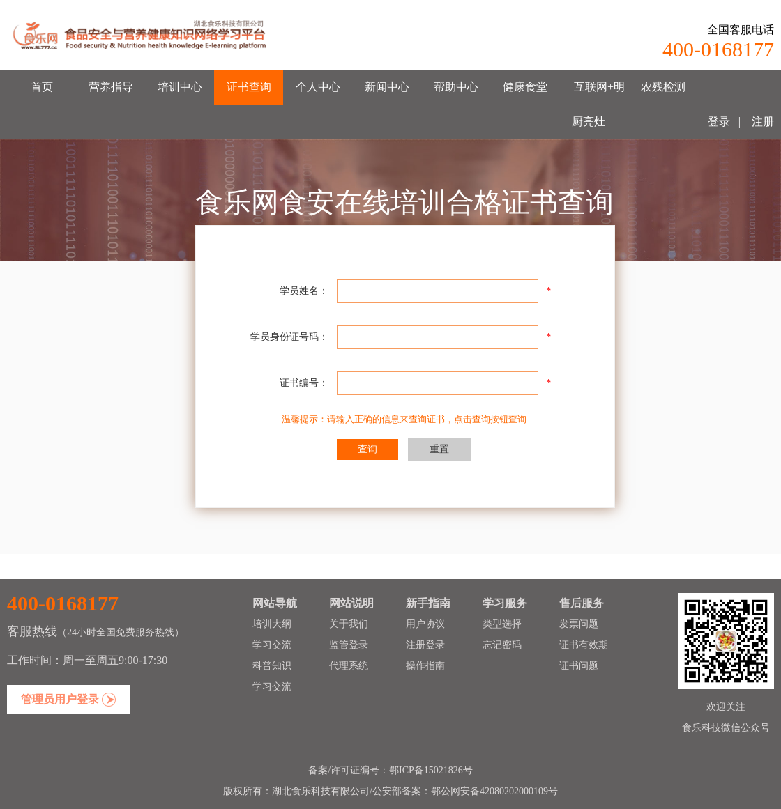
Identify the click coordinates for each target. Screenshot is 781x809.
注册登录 (425, 645)
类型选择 (502, 624)
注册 (761, 122)
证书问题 (578, 666)
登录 (719, 122)
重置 (439, 449)
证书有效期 (583, 645)
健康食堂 (525, 87)
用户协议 (425, 624)
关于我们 (348, 624)
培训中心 (180, 87)
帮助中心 (456, 87)
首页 (42, 87)
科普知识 (271, 666)
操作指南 (425, 666)
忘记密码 (502, 645)
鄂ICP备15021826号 (431, 770)
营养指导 (111, 87)
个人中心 (318, 87)
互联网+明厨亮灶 (598, 104)
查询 (367, 449)
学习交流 (271, 645)
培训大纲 (271, 624)
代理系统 (348, 666)
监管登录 (348, 645)
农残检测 (663, 87)
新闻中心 (387, 87)
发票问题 (578, 624)
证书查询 (249, 87)
